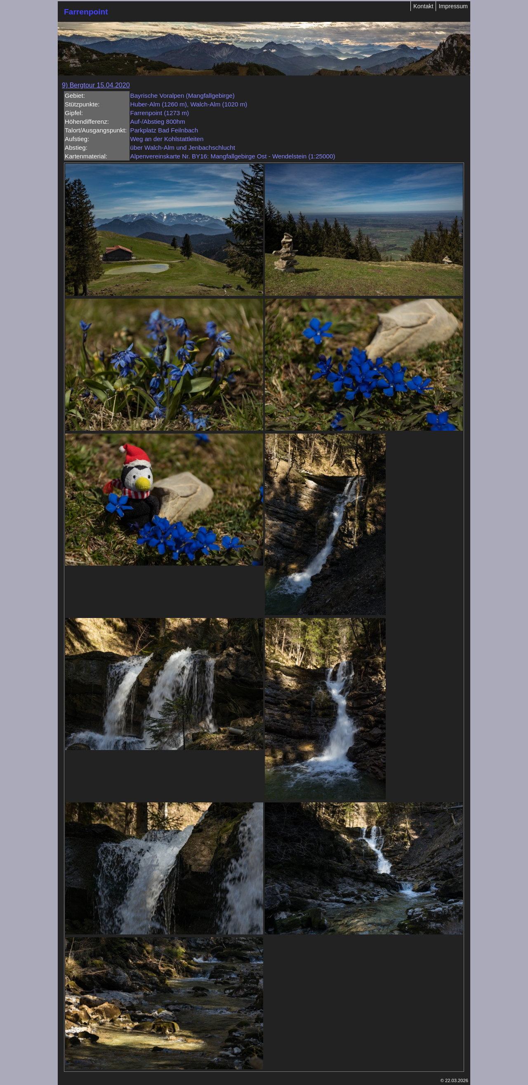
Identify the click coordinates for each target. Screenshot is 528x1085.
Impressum (453, 6)
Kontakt (423, 6)
